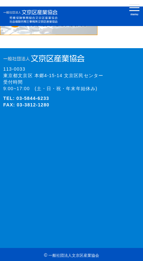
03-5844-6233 (33, 98)
